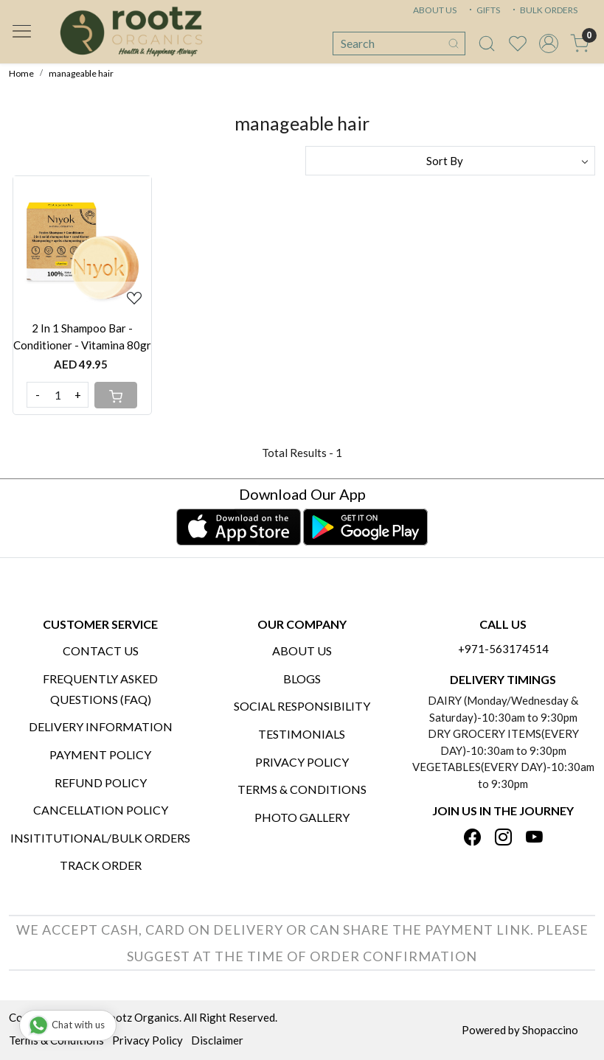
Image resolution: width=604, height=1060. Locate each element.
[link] (486, 43)
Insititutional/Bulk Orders (100, 838)
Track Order (101, 865)
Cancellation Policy (100, 810)
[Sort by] (450, 160)
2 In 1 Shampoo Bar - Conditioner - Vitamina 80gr (82, 336)
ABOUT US (435, 9)
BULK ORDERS (543, 9)
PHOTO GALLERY (302, 817)
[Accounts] (548, 43)
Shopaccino (550, 1029)
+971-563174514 (503, 648)
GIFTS (483, 9)
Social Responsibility (302, 706)
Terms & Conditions (302, 789)
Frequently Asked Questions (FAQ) (100, 689)
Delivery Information (101, 726)
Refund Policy (101, 782)
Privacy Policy (302, 762)
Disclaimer (217, 1040)
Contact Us (101, 651)
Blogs (302, 679)
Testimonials (301, 734)
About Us (302, 651)
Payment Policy (100, 754)
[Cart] (115, 395)
